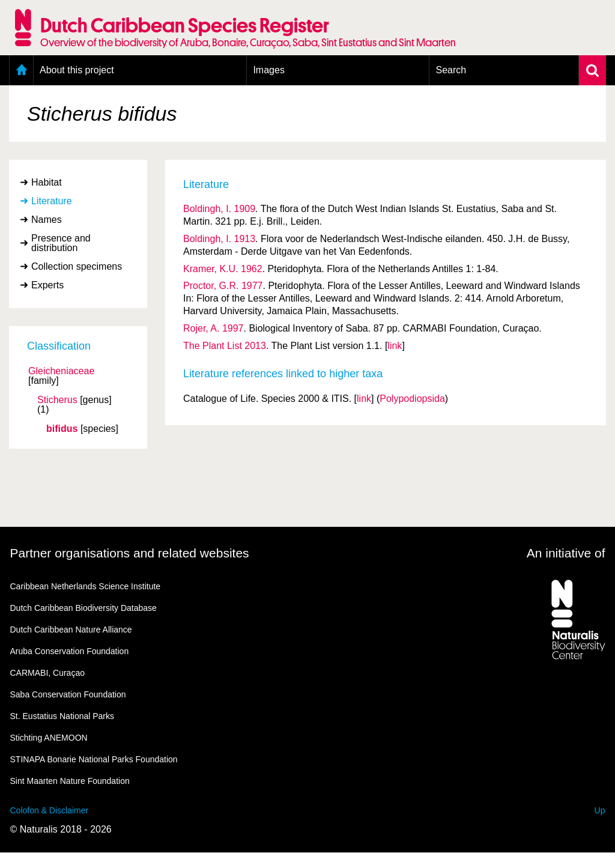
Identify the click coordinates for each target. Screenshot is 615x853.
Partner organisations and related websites (129, 553)
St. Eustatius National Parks (62, 716)
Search (450, 70)
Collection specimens (76, 266)
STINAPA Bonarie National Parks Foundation (94, 759)
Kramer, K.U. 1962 (222, 269)
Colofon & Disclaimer (49, 810)
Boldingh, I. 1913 (219, 239)
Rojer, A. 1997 (213, 328)
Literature (51, 201)
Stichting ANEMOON (49, 737)
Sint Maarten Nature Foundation (70, 781)
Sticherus (57, 400)
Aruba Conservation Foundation (69, 651)
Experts (47, 285)
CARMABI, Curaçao (47, 673)
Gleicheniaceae (61, 371)
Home (21, 70)
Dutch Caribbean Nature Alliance (71, 629)
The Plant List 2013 (224, 346)
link (394, 346)
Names (46, 219)
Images (268, 70)
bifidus (61, 429)
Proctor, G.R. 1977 (223, 286)
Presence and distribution (61, 243)
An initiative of (566, 553)
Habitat (46, 182)
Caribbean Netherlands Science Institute (85, 586)
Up (600, 810)
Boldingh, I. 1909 (219, 209)
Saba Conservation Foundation (68, 694)
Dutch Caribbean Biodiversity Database (83, 608)
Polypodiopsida (412, 398)
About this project (77, 70)
